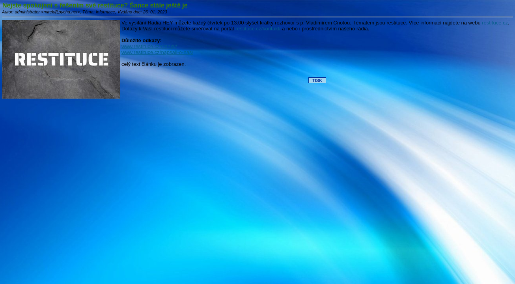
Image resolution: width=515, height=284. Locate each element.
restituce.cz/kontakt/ (258, 29)
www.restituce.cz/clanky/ (149, 46)
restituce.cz (495, 23)
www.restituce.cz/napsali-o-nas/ (157, 52)
